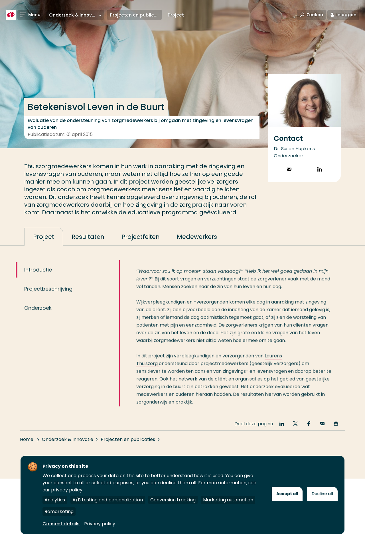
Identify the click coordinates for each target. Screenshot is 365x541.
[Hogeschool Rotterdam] (11, 15)
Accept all (287, 494)
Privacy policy (99, 523)
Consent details (61, 523)
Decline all (322, 494)
